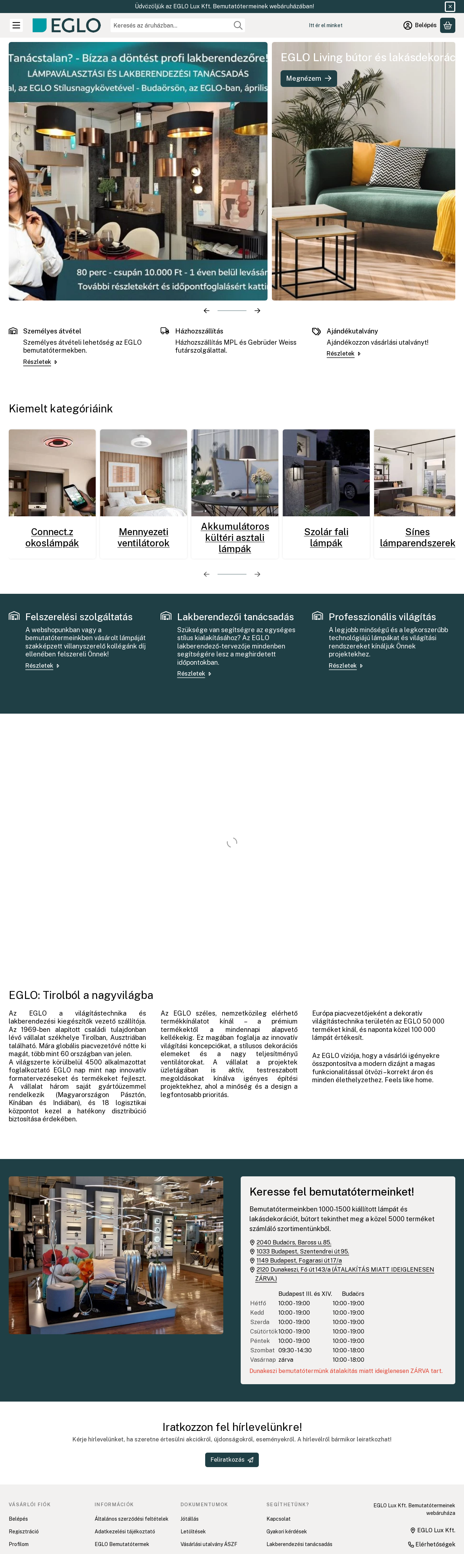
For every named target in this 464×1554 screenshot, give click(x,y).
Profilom (19, 1481)
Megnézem (309, 78)
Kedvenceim (23, 1506)
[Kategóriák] (16, 25)
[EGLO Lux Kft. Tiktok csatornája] (420, 1502)
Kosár (15, 1494)
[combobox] (177, 25)
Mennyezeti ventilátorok (143, 474)
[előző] (207, 248)
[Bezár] (450, 6)
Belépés (18, 1456)
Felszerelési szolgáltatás (296, 1494)
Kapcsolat (278, 1456)
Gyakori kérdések (286, 1468)
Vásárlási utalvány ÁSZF (209, 1481)
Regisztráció (24, 1468)
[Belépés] (420, 25)
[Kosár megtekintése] (447, 25)
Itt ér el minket (326, 25)
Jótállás (190, 1456)
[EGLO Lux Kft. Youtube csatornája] (380, 1502)
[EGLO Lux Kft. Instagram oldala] (400, 1502)
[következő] (257, 248)
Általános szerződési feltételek (132, 1456)
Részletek (40, 298)
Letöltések (193, 1468)
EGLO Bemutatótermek (122, 1481)
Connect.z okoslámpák (52, 474)
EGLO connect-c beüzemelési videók (301, 1523)
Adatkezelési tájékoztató (125, 1468)
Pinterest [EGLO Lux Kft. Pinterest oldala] (363, 1513)
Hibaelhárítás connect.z (294, 1506)
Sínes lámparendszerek (418, 474)
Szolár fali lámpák (326, 474)
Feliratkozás (232, 1396)
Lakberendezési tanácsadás (299, 1481)
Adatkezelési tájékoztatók (212, 1494)
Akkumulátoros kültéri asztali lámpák (235, 474)
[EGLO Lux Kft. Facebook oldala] (359, 1502)
